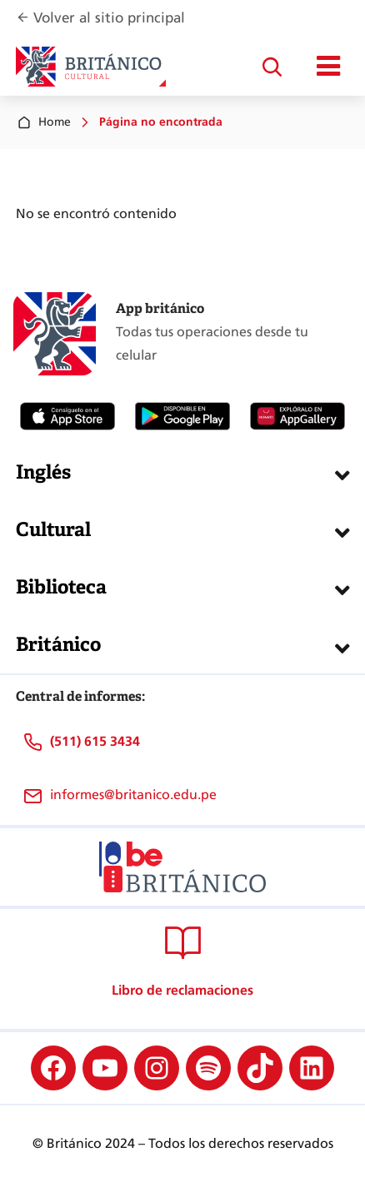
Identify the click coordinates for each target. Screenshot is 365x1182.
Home (43, 122)
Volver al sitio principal (109, 18)
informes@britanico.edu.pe (133, 794)
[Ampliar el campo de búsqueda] (272, 66)
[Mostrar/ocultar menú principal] (328, 66)
